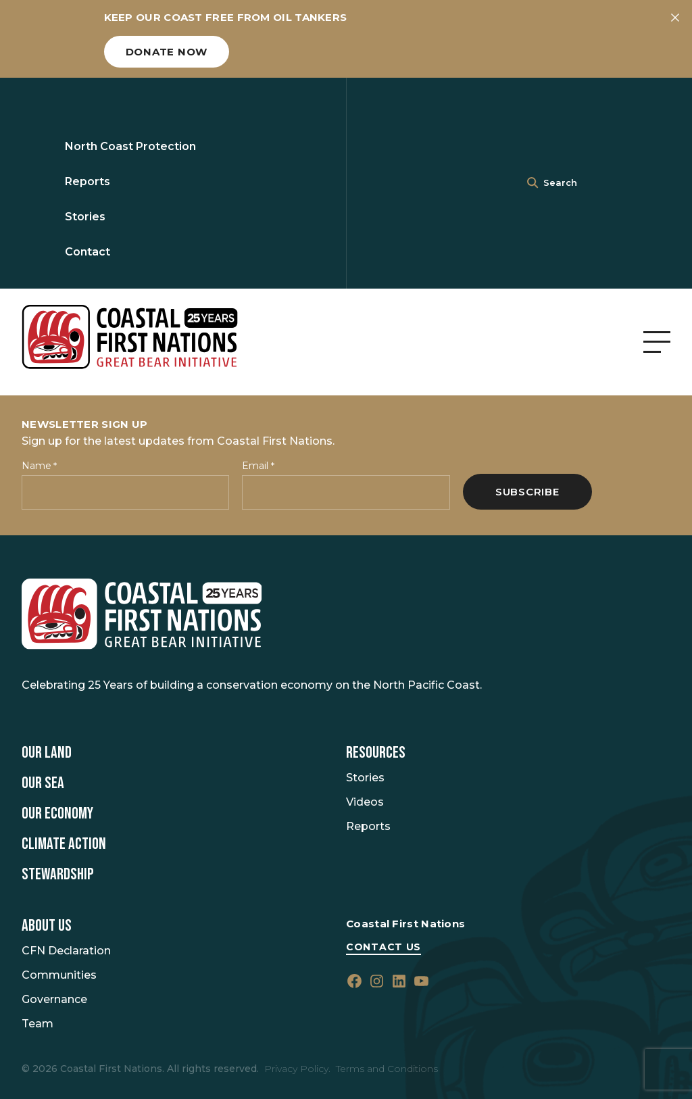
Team (37, 1023)
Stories (85, 216)
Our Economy (57, 813)
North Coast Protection (130, 146)
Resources (375, 752)
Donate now (167, 51)
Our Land (47, 752)
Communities (59, 975)
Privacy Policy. (297, 1069)
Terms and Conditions (387, 1069)
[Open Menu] (656, 342)
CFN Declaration (66, 950)
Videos (365, 802)
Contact (87, 251)
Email (258, 466)
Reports (87, 181)
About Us (47, 926)
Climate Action (64, 844)
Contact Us (383, 947)
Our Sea (43, 783)
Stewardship (58, 874)
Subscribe (527, 491)
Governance (54, 999)
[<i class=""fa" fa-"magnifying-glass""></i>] (532, 183)
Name (39, 466)
